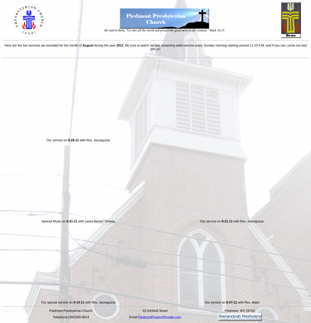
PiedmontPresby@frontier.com (159, 317)
